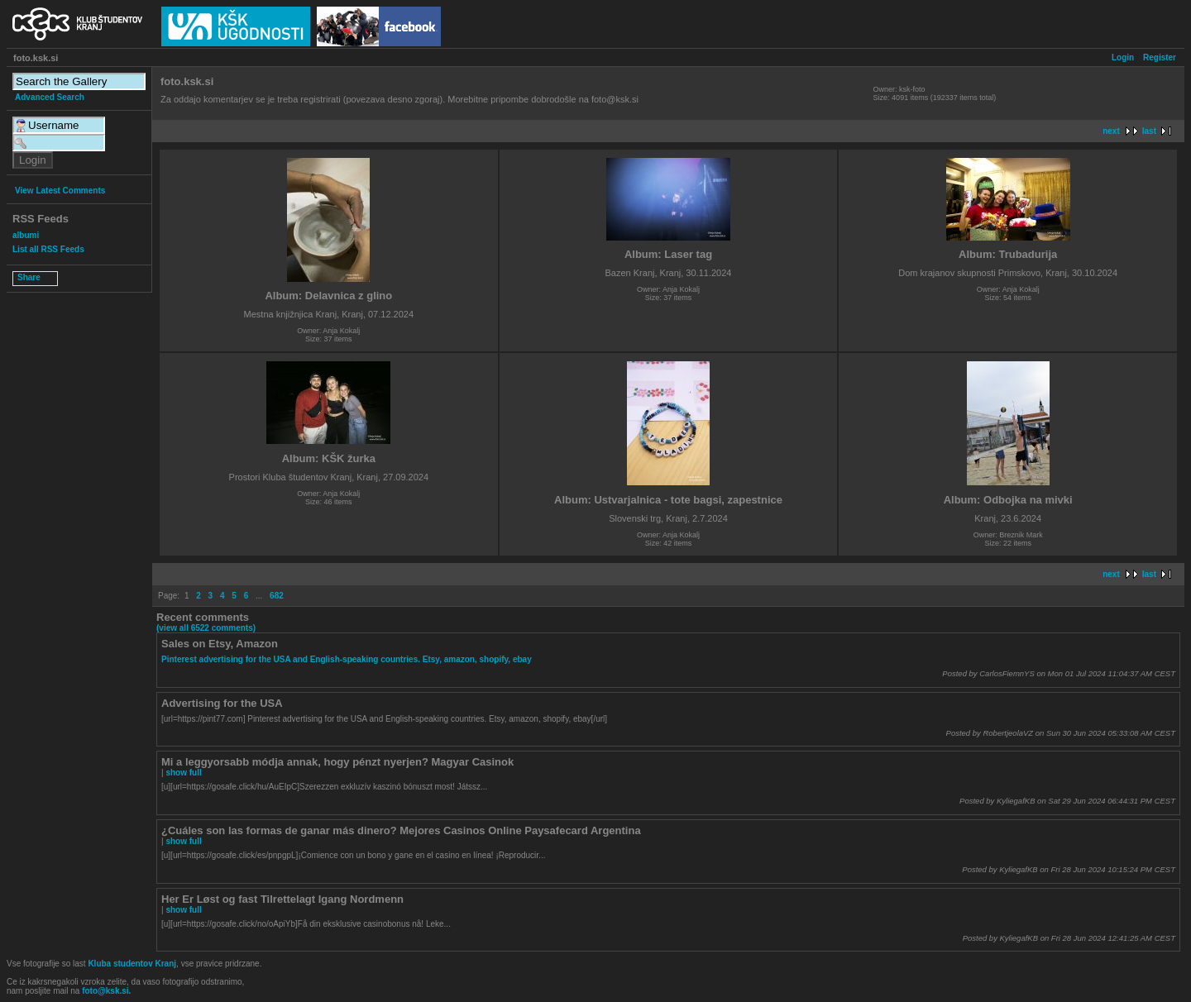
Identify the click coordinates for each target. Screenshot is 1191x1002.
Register (1159, 57)
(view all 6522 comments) (206, 627)
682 (277, 595)
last (1149, 131)
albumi (25, 235)
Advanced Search (49, 97)
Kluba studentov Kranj (132, 963)
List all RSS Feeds (48, 249)
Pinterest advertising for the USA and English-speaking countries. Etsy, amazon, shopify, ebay (346, 659)
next (1111, 131)
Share (29, 277)
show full (183, 772)
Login (1123, 57)
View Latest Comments (60, 190)
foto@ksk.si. (106, 990)
